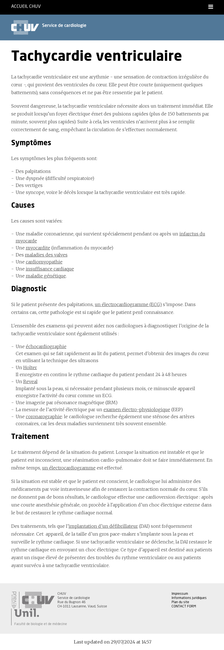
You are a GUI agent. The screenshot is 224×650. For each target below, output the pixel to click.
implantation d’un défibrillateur (103, 526)
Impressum (180, 593)
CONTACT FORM (184, 606)
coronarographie (44, 416)
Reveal (30, 381)
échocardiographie (46, 346)
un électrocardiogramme (69, 468)
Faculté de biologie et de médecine (40, 624)
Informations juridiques (189, 598)
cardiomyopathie (44, 262)
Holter (30, 367)
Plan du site (180, 602)
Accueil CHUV (26, 6)
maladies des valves (46, 255)
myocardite (38, 248)
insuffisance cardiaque (50, 269)
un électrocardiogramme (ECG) (128, 304)
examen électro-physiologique (136, 409)
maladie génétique (46, 276)
